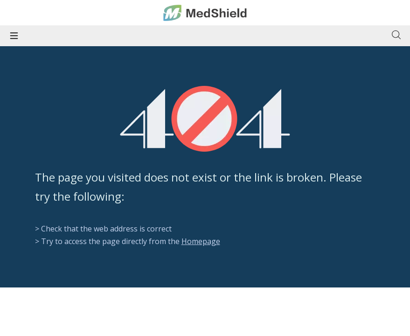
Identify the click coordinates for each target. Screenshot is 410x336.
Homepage (200, 241)
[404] (205, 119)
